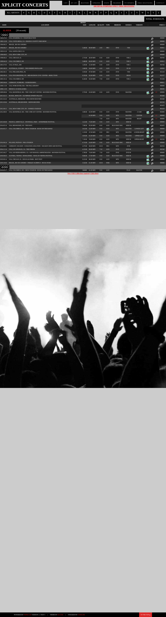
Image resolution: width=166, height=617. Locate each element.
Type (108, 25)
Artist (83, 22)
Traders (117, 3)
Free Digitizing (145, 3)
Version (139, 25)
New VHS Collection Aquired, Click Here (82, 173)
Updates (96, 3)
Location (45, 25)
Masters (85, 3)
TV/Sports (129, 3)
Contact (160, 3)
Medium (117, 25)
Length (92, 25)
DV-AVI (74, 3)
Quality (100, 25)
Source (128, 25)
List (66, 3)
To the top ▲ (146, 615)
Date (4, 25)
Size (84, 25)
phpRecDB (27, 615)
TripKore (81, 615)
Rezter (60, 615)
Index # (162, 25)
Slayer (7, 30)
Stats (106, 3)
